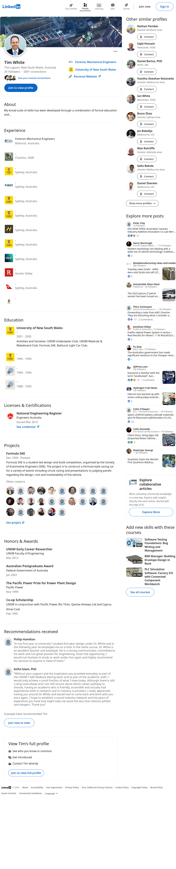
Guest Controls (8, 793)
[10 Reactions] (133, 380)
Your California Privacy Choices (97, 787)
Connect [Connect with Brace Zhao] (147, 124)
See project (15, 522)
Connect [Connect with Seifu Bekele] (147, 176)
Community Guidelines (30, 793)
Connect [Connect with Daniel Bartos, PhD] (147, 71)
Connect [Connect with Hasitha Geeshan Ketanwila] (147, 89)
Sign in (164, 6)
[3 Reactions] (131, 442)
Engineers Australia (28, 417)
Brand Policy (156, 787)
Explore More (151, 512)
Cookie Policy (122, 787)
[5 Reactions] (130, 276)
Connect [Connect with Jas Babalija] (147, 141)
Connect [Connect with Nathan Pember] (147, 36)
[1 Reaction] (130, 359)
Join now (145, 6)
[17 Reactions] (132, 319)
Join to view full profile (26, 773)
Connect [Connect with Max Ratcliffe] (147, 159)
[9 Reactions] (130, 339)
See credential (28, 427)
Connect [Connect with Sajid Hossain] (147, 54)
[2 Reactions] (130, 401)
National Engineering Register (39, 413)
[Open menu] (115, 51)
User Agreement (54, 787)
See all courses (140, 592)
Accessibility (37, 787)
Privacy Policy (72, 787)
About (25, 787)
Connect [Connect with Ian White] (147, 106)
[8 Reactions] (130, 256)
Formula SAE (15, 453)
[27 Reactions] (133, 236)
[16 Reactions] (131, 422)
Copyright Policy (139, 787)
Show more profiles (142, 203)
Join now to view (19, 723)
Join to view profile (20, 88)
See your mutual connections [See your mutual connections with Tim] (34, 78)
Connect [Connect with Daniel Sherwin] (147, 193)
